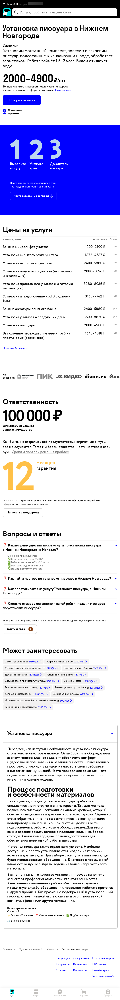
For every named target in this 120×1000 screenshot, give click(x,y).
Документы (81, 958)
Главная (8, 949)
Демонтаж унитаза (15, 675)
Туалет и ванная (29, 949)
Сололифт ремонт (15, 662)
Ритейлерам (100, 970)
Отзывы (60, 970)
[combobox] (64, 12)
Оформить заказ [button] (22, 100)
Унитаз (51, 949)
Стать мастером (103, 958)
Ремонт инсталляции (58, 675)
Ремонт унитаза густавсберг (70, 687)
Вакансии (80, 964)
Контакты (80, 970)
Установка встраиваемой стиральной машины (30, 700)
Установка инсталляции (18, 694)
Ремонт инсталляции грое (19, 687)
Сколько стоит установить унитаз (23, 668)
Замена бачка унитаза (65, 694)
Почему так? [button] (63, 90)
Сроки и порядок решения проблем (40, 451)
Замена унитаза (72, 681)
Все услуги (62, 958)
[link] (23, 661)
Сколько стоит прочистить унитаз (24, 681)
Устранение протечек (58, 662)
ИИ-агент (99, 964)
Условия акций (103, 976)
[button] (60, 4)
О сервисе (62, 964)
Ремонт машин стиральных (20, 707)
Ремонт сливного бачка (77, 668)
